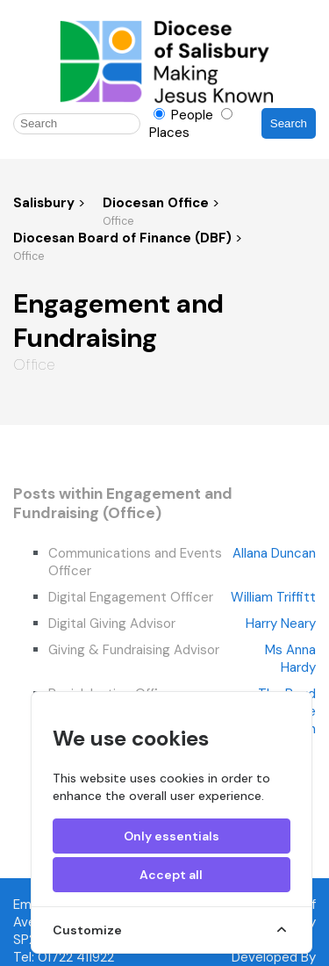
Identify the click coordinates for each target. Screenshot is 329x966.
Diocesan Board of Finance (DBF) (124, 238)
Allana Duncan (274, 553)
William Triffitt (273, 597)
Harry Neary (281, 623)
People (185, 115)
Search (288, 123)
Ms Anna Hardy (290, 658)
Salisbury (44, 203)
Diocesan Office (157, 203)
